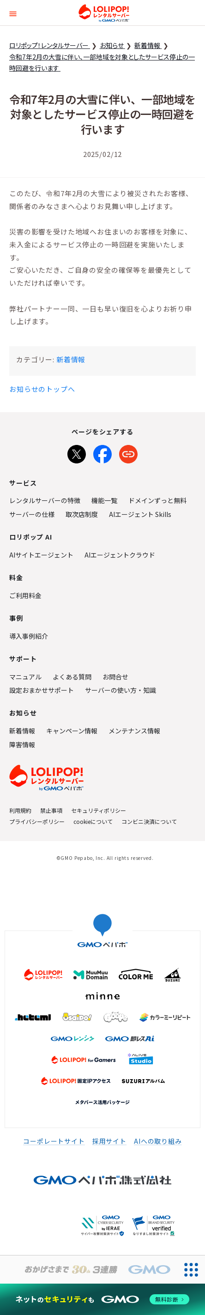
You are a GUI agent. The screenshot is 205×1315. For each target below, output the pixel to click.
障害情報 (22, 744)
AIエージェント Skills (140, 514)
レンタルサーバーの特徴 (44, 500)
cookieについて (93, 821)
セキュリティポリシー (98, 810)
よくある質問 (72, 676)
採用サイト (109, 1141)
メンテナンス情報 (134, 730)
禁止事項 (51, 810)
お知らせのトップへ (42, 389)
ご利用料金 (25, 595)
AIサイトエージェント (41, 554)
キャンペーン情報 (71, 730)
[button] (12, 12)
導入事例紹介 (28, 636)
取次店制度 (82, 514)
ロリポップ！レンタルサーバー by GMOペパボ (103, 13)
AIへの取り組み (158, 1141)
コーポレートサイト (54, 1141)
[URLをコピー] (128, 452)
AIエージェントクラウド (119, 554)
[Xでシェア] (76, 452)
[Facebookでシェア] (102, 452)
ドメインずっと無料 (157, 500)
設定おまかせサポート (41, 690)
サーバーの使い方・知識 (120, 690)
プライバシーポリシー (37, 821)
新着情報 (70, 359)
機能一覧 (104, 500)
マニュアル (25, 676)
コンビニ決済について (149, 821)
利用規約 (20, 810)
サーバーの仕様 (31, 514)
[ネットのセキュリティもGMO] (102, 1299)
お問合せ (115, 676)
